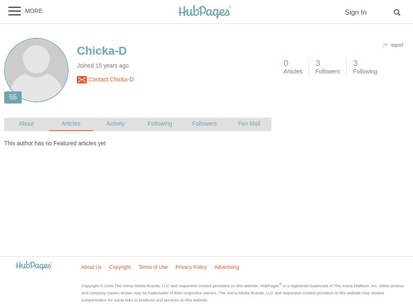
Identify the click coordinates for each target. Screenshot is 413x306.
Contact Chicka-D (105, 80)
